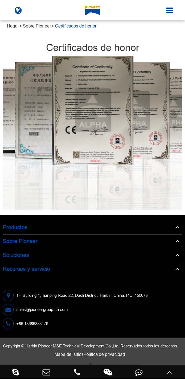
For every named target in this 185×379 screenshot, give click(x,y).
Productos (15, 227)
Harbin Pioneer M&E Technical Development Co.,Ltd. (72, 346)
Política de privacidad (104, 354)
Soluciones (16, 255)
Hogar (13, 25)
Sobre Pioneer (37, 25)
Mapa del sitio (67, 354)
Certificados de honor (75, 25)
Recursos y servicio (26, 269)
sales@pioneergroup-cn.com (35, 309)
